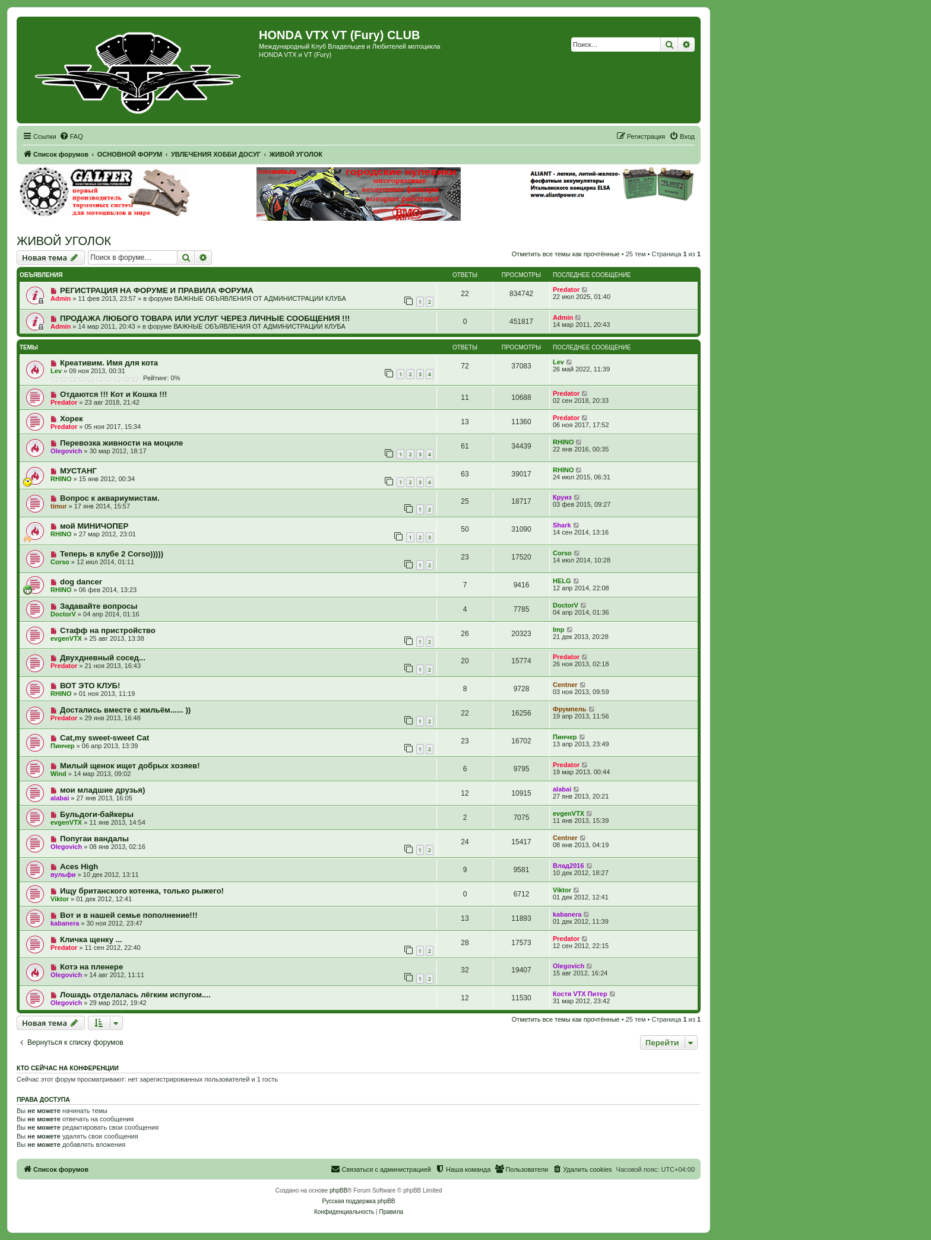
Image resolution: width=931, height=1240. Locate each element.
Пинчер (62, 745)
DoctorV (63, 614)
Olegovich (66, 450)
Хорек (71, 418)
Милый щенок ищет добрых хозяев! (130, 765)
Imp (559, 629)
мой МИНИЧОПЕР (94, 526)
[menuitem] (71, 136)
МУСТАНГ (78, 470)
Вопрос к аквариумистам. (110, 498)
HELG (562, 580)
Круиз (562, 497)
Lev (56, 370)
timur (58, 506)
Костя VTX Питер (580, 993)
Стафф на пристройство (108, 630)
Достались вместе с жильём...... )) (125, 709)
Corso (59, 561)
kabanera (64, 923)
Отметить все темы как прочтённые (566, 253)
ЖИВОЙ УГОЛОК (64, 240)
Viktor (59, 898)
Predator (566, 289)
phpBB (338, 1190)
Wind (58, 773)
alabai (59, 798)
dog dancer (81, 581)
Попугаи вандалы (94, 838)
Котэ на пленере (91, 966)
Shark (562, 525)
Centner (565, 684)
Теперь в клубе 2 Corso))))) (111, 553)
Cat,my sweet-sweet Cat (104, 737)
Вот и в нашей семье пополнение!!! (129, 915)
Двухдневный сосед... (102, 657)
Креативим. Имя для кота (109, 362)
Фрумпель (570, 709)
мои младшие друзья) (102, 790)
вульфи (63, 874)
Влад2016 (568, 865)
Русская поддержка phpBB (358, 1201)
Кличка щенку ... (91, 939)
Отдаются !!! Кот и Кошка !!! (113, 394)
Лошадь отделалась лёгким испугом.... (135, 994)
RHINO (563, 442)
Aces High (79, 866)
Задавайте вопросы (99, 606)
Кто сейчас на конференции (68, 1068)
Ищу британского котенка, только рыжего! (142, 890)
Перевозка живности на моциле (121, 442)
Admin (60, 298)
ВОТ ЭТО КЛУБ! (90, 685)
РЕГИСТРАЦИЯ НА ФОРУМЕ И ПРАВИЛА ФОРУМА (157, 290)
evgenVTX (66, 638)
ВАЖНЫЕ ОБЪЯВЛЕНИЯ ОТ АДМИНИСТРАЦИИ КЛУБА (260, 298)
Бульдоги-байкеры (97, 814)
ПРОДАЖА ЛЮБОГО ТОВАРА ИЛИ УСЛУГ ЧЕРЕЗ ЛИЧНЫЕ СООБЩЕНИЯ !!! (205, 318)
